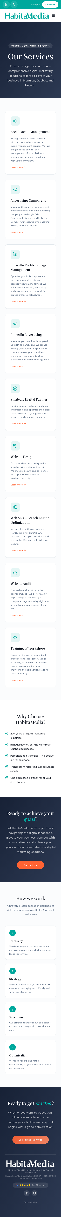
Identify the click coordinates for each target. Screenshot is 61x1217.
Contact (50, 4)
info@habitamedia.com (31, 1178)
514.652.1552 (50, 1176)
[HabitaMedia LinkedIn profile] (6, 4)
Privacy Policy (30, 1202)
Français (35, 4)
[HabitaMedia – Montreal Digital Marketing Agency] (27, 15)
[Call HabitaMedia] (14, 4)
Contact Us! (30, 865)
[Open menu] (53, 16)
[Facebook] (27, 1193)
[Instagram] (34, 1193)
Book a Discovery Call (30, 1139)
